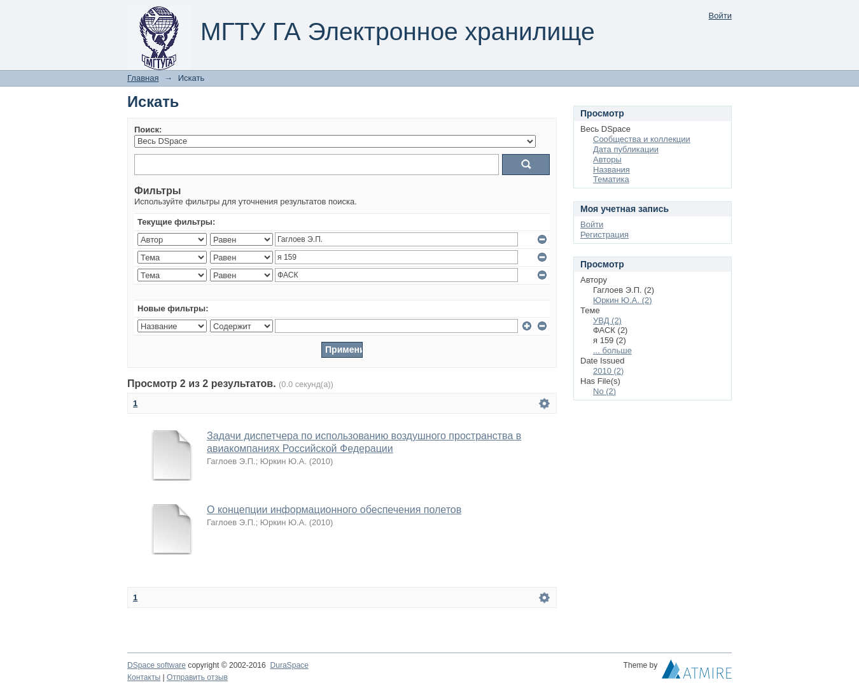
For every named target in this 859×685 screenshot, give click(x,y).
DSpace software (156, 665)
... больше (612, 350)
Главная (142, 78)
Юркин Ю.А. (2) (622, 300)
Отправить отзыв (197, 677)
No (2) (604, 391)
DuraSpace (289, 665)
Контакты (143, 677)
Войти (720, 15)
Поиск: (148, 129)
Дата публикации (626, 149)
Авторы (607, 159)
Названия (611, 169)
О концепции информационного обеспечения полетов (334, 509)
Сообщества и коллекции (641, 139)
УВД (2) (607, 320)
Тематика (611, 179)
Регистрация (604, 234)
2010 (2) (608, 371)
